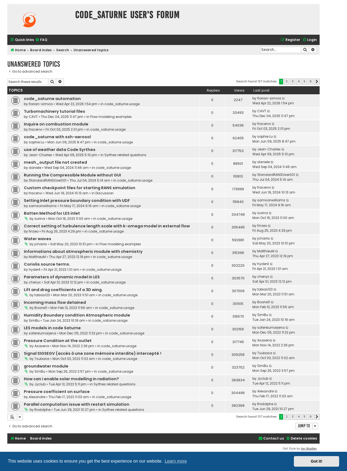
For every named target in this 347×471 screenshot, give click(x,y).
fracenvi (35, 129)
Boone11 (40, 307)
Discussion (104, 193)
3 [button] (293, 81)
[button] (317, 82)
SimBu (34, 320)
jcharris (40, 244)
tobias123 (42, 295)
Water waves (37, 238)
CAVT (33, 116)
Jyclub (40, 384)
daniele (35, 167)
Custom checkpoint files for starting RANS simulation (79, 188)
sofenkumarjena (42, 333)
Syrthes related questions (125, 155)
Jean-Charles (40, 155)
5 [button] (305, 81)
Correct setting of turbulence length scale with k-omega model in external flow (107, 226)
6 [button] (311, 81)
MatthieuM (37, 256)
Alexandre (37, 397)
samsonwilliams (43, 206)
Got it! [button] (316, 461)
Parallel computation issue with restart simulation (76, 404)
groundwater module (46, 366)
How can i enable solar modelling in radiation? (71, 379)
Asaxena (41, 346)
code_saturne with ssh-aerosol (57, 137)
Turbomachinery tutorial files (54, 111)
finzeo (33, 231)
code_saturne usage (122, 104)
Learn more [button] (176, 461)
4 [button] (299, 81)
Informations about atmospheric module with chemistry (83, 251)
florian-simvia (41, 104)
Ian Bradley (309, 449)
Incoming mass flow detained (55, 302)
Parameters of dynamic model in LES (62, 277)
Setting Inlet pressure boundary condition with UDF (77, 200)
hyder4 (34, 269)
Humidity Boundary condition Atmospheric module (77, 315)
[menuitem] (41, 40)
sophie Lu (36, 142)
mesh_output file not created (55, 162)
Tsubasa (41, 358)
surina (39, 218)
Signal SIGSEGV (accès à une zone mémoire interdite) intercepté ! (92, 353)
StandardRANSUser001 (47, 180)
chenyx (35, 282)
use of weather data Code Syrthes (59, 149)
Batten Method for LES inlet (52, 213)
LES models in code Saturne (52, 328)
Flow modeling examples (111, 116)
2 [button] (287, 81)
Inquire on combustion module (56, 124)
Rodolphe (42, 409)
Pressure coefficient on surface (57, 391)
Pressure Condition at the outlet (58, 340)
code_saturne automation (52, 98)
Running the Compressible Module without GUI (72, 175)
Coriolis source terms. (47, 264)
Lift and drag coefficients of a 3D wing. (63, 289)
